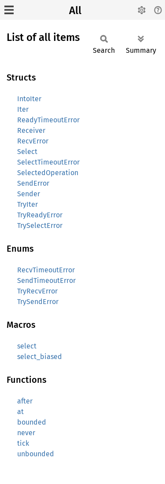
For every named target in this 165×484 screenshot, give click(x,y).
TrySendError (38, 301)
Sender (28, 194)
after (25, 401)
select (27, 346)
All (75, 10)
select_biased (39, 356)
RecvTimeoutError (46, 270)
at (20, 411)
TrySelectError (39, 225)
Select (27, 151)
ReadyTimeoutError (48, 120)
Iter (23, 109)
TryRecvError (37, 291)
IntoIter (29, 99)
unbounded (35, 454)
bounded (31, 422)
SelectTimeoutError (48, 162)
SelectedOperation (47, 173)
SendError (33, 183)
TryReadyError (39, 215)
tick (23, 443)
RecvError (32, 141)
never (26, 433)
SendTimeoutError (46, 280)
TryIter (27, 204)
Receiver (31, 130)
